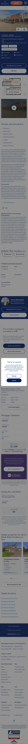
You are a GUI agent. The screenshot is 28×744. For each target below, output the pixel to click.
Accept (14, 380)
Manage (14, 376)
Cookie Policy (9, 368)
